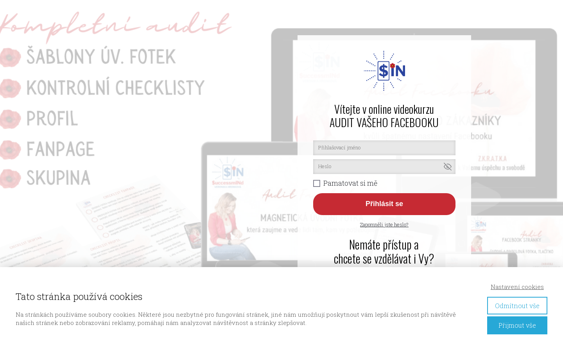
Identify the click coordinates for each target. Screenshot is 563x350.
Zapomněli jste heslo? (384, 224)
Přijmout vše (517, 325)
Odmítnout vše (517, 306)
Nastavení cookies (517, 287)
